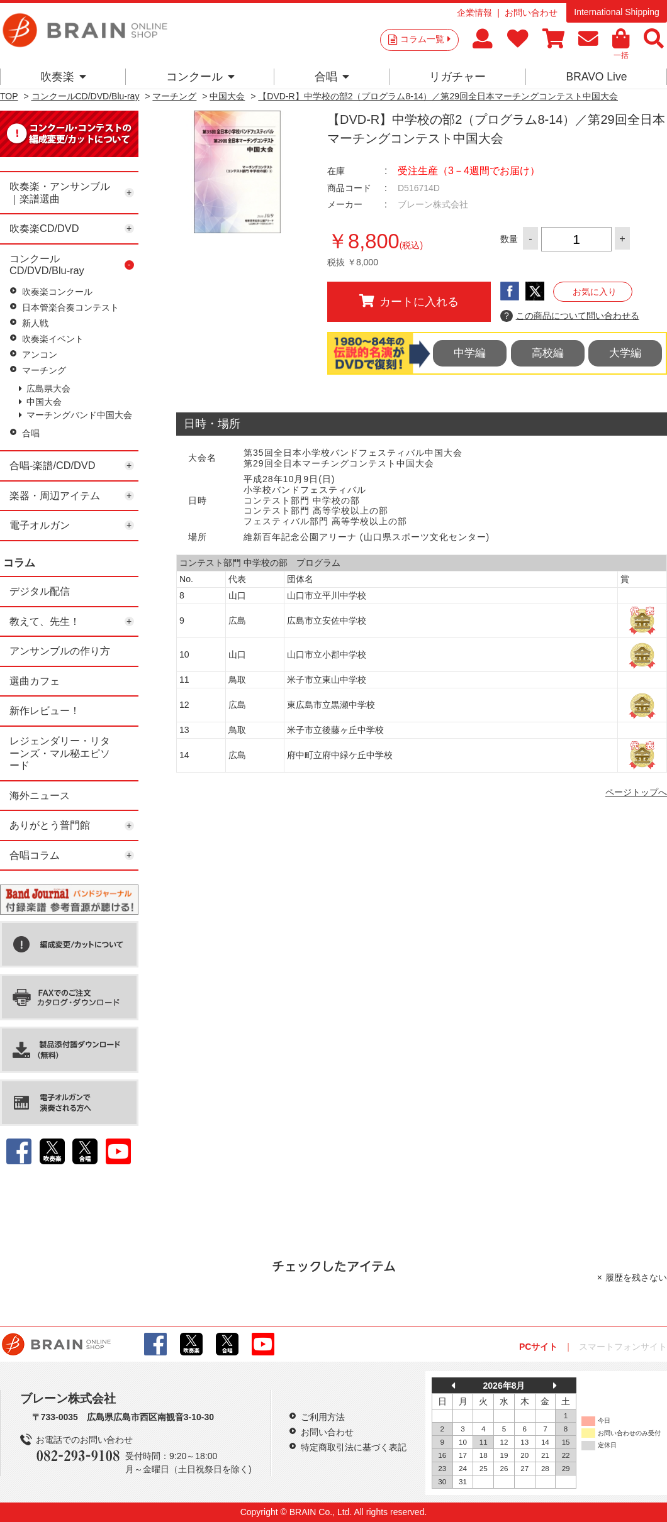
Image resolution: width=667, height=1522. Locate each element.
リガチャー (457, 76)
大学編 (625, 353)
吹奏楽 (63, 76)
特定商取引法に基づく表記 (353, 1447)
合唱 (332, 76)
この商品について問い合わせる (569, 316)
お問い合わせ (531, 13)
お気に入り (595, 292)
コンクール (200, 76)
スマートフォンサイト (623, 1347)
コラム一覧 (425, 39)
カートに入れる (409, 301)
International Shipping (616, 12)
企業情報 (474, 13)
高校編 (548, 353)
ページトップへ (636, 792)
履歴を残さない (636, 1277)
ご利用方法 (323, 1417)
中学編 (470, 353)
